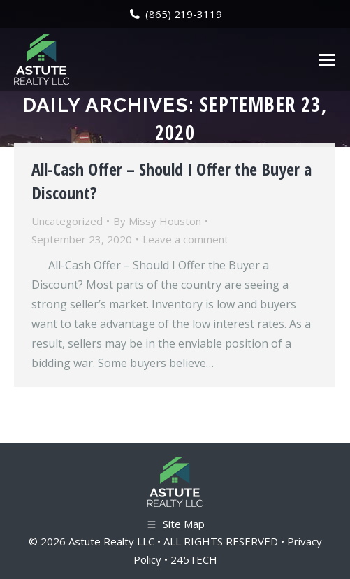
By (157, 221)
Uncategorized (67, 221)
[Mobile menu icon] (327, 60)
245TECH (193, 559)
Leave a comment (185, 239)
